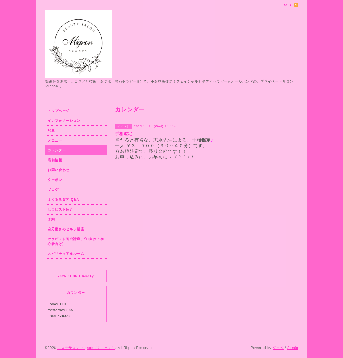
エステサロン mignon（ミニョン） (86, 348)
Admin (292, 348)
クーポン (55, 180)
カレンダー (57, 150)
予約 (51, 219)
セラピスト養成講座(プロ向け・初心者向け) (76, 241)
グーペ (278, 348)
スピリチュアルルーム (66, 254)
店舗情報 (55, 160)
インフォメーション (64, 121)
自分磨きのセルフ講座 (66, 229)
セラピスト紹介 (60, 209)
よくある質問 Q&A (63, 200)
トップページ (59, 111)
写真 (51, 130)
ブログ (53, 190)
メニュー (55, 140)
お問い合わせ (59, 170)
